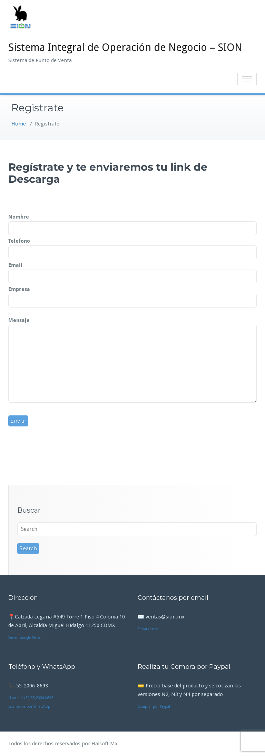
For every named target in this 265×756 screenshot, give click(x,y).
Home (18, 124)
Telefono (132, 247)
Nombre (132, 223)
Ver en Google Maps (24, 637)
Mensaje (132, 360)
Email (132, 271)
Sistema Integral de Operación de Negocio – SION (125, 47)
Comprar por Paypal (154, 706)
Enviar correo (148, 629)
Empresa (132, 295)
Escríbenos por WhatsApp (29, 706)
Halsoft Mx (104, 743)
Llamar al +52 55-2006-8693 (30, 698)
